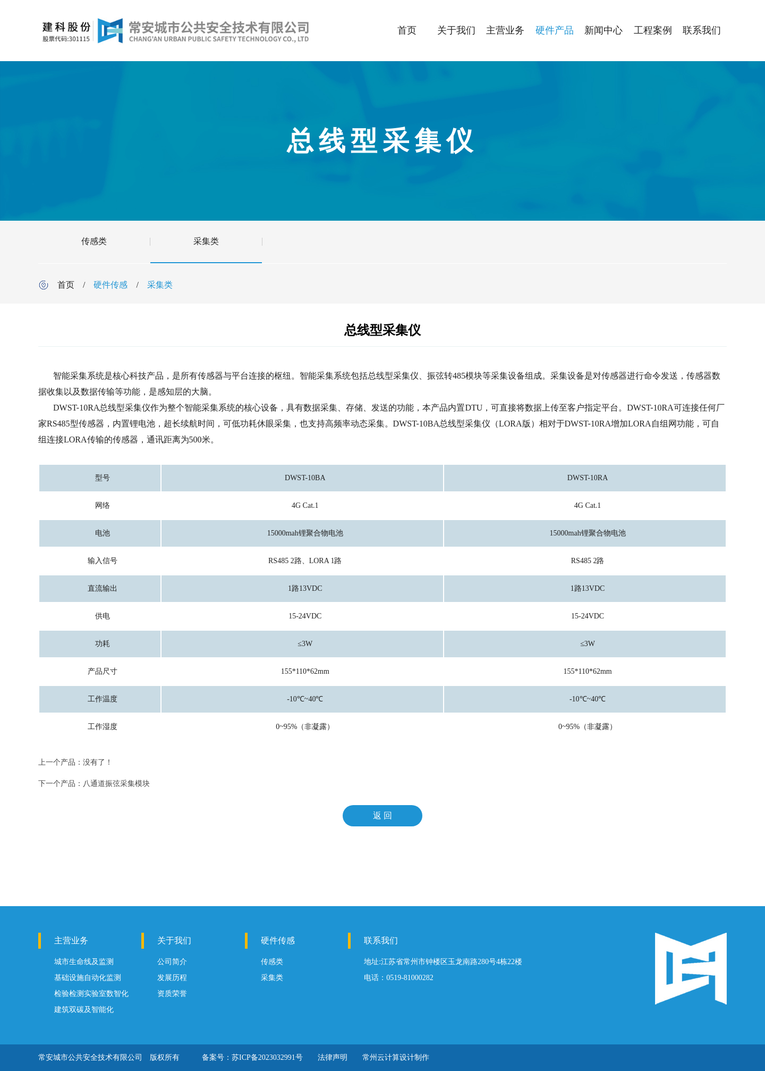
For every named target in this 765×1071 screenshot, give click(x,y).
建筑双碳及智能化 (84, 1010)
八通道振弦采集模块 (116, 784)
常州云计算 (381, 1057)
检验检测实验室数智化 (91, 994)
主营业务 (505, 30)
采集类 (206, 241)
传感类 (94, 241)
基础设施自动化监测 (87, 978)
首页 (406, 30)
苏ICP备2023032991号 (267, 1057)
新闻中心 (603, 30)
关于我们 (456, 30)
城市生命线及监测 (84, 962)
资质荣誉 (172, 994)
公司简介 (172, 962)
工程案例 (653, 30)
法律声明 (332, 1057)
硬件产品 (555, 30)
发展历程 (172, 978)
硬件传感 (111, 284)
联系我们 (702, 30)
